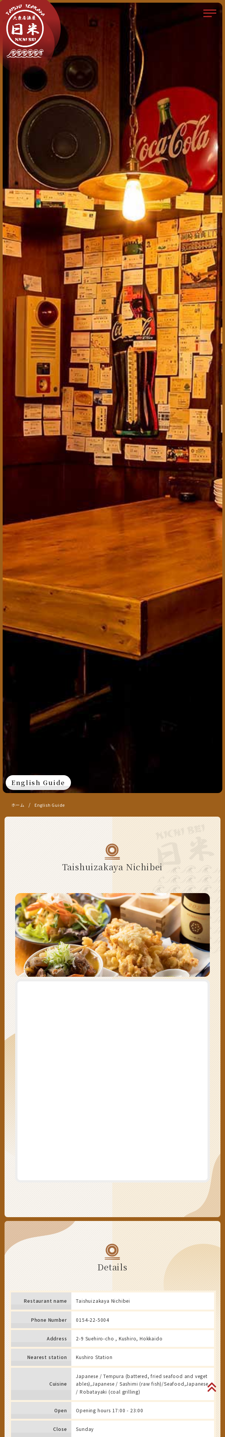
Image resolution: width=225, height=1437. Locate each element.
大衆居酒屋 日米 (26, 31)
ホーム (18, 805)
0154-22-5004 (92, 1319)
